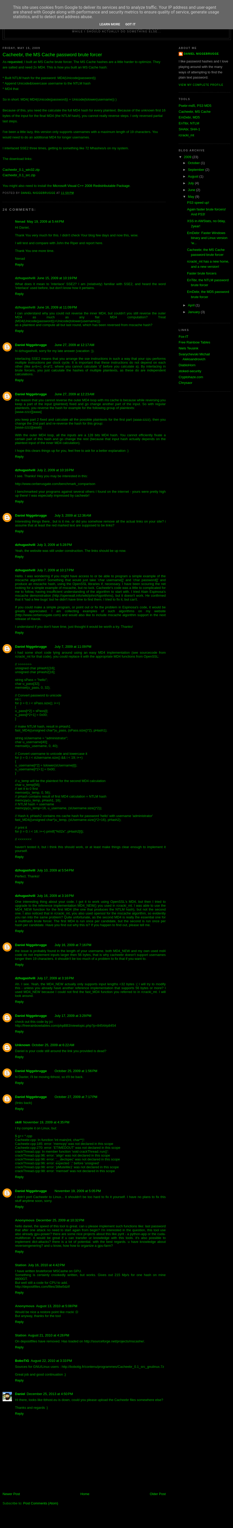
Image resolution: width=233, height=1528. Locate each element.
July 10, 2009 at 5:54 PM (55, 870)
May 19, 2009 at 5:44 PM (45, 221)
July (191, 183)
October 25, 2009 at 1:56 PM (76, 1071)
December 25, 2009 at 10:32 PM (60, 1220)
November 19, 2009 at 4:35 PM (46, 1122)
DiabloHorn (187, 365)
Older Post (158, 1494)
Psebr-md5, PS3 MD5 (195, 106)
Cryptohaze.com (191, 377)
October (194, 163)
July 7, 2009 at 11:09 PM (73, 647)
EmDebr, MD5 (189, 117)
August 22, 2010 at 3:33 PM (51, 1361)
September (196, 170)
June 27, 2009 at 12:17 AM (74, 345)
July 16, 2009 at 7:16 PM (73, 945)
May (191, 197)
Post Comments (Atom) (40, 1503)
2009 (188, 157)
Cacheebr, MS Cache (195, 112)
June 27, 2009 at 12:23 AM (74, 394)
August (193, 176)
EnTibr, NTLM (189, 123)
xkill (18, 1122)
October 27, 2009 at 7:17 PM (76, 1097)
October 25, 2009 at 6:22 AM (53, 1045)
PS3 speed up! (198, 203)
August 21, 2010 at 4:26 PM (48, 1335)
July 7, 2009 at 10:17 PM (55, 570)
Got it (130, 24)
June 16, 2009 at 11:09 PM (57, 307)
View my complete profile (201, 84)
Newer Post (11, 1494)
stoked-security (190, 371)
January (194, 312)
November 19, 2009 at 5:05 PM (78, 1191)
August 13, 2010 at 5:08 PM (56, 1306)
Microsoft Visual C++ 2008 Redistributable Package (91, 186)
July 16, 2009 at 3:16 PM (55, 896)
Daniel (20, 1394)
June (192, 190)
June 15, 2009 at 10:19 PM (57, 278)
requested (15, 62)
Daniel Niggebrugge (31, 345)
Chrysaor (185, 383)
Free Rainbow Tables (194, 342)
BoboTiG (22, 1361)
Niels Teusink (188, 348)
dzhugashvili (25, 470)
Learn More (109, 24)
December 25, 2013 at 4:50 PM (50, 1394)
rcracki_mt (186, 135)
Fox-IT (183, 337)
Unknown (22, 1045)
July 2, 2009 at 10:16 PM (55, 470)
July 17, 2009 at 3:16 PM (55, 978)
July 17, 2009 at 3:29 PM (73, 1016)
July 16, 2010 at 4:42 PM (46, 1265)
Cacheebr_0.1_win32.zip (21, 170)
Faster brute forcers (201, 273)
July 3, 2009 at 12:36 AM (73, 515)
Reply (19, 264)
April (192, 305)
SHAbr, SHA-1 (189, 129)
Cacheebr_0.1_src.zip (19, 175)
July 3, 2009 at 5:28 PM (54, 545)
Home (85, 1494)
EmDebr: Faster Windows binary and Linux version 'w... (207, 238)
